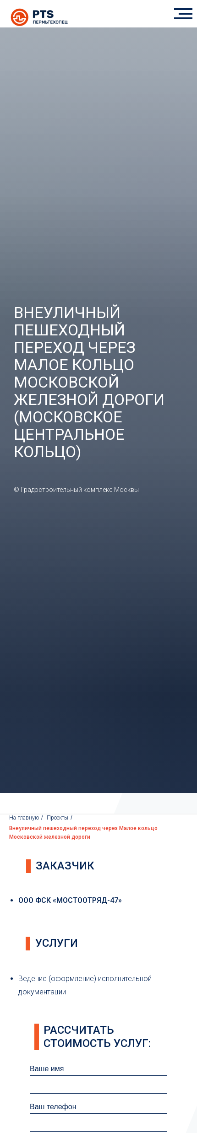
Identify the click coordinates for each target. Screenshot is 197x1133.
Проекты (57, 818)
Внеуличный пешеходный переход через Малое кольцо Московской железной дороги (83, 832)
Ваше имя (47, 1069)
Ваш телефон (53, 1107)
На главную (24, 818)
